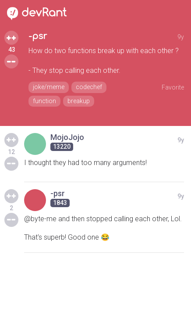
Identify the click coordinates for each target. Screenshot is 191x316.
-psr (37, 36)
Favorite (173, 87)
